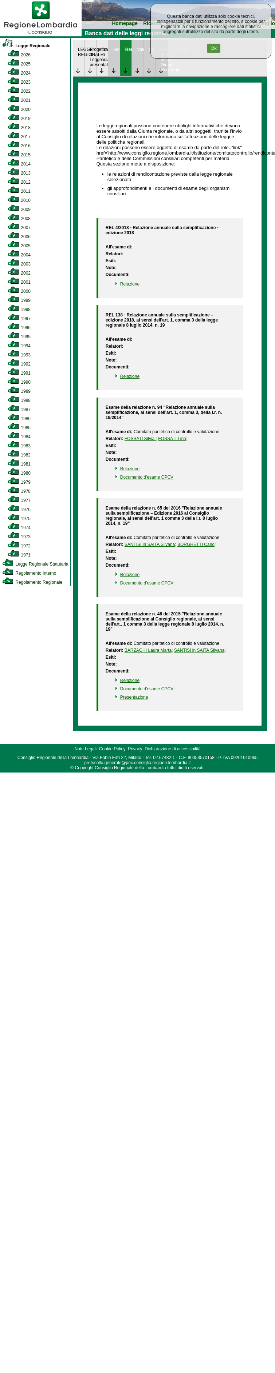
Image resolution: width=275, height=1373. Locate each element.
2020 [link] (19, 109)
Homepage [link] (125, 23)
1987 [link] (19, 409)
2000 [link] (19, 291)
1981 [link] (19, 464)
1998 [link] (19, 309)
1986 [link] (19, 418)
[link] (41, 34)
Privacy (135, 748)
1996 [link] (19, 327)
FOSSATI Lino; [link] (172, 438)
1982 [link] (19, 455)
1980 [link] (19, 473)
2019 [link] (19, 118)
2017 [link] (19, 136)
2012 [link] (19, 182)
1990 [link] (19, 382)
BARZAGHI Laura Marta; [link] (149, 650)
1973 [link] (19, 536)
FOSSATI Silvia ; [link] (141, 438)
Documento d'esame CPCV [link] (146, 477)
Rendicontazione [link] (128, 49)
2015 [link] (19, 154)
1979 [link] (19, 482)
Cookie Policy (112, 748)
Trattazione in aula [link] (105, 54)
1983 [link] (19, 445)
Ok (214, 48)
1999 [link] (19, 300)
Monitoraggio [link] (116, 49)
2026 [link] (19, 54)
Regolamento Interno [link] (29, 573)
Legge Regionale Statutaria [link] (35, 564)
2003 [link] (19, 264)
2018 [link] (19, 127)
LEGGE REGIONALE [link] (81, 52)
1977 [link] (19, 500)
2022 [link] (19, 91)
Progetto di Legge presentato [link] (93, 57)
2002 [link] (19, 273)
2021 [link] (19, 100)
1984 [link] (19, 436)
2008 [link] (19, 218)
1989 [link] (19, 391)
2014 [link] (19, 164)
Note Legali (85, 748)
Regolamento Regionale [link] (32, 582)
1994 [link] (19, 345)
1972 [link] (19, 545)
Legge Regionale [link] (26, 45)
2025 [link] (19, 64)
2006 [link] (19, 236)
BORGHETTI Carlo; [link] (196, 544)
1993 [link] (19, 355)
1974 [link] (19, 527)
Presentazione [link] (134, 697)
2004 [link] (19, 255)
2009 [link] (19, 209)
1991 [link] (19, 373)
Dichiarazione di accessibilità (172, 748)
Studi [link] (152, 49)
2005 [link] (19, 245)
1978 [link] (19, 491)
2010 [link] (19, 200)
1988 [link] (19, 400)
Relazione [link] (130, 284)
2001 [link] (19, 282)
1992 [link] (19, 364)
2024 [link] (19, 73)
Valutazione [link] (140, 49)
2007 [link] (19, 227)
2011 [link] (19, 191)
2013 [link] (19, 173)
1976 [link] (19, 509)
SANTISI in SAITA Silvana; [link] (150, 544)
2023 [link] (19, 82)
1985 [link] (19, 427)
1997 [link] (19, 318)
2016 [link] (19, 145)
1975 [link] (19, 518)
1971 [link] (19, 555)
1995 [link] (19, 336)
